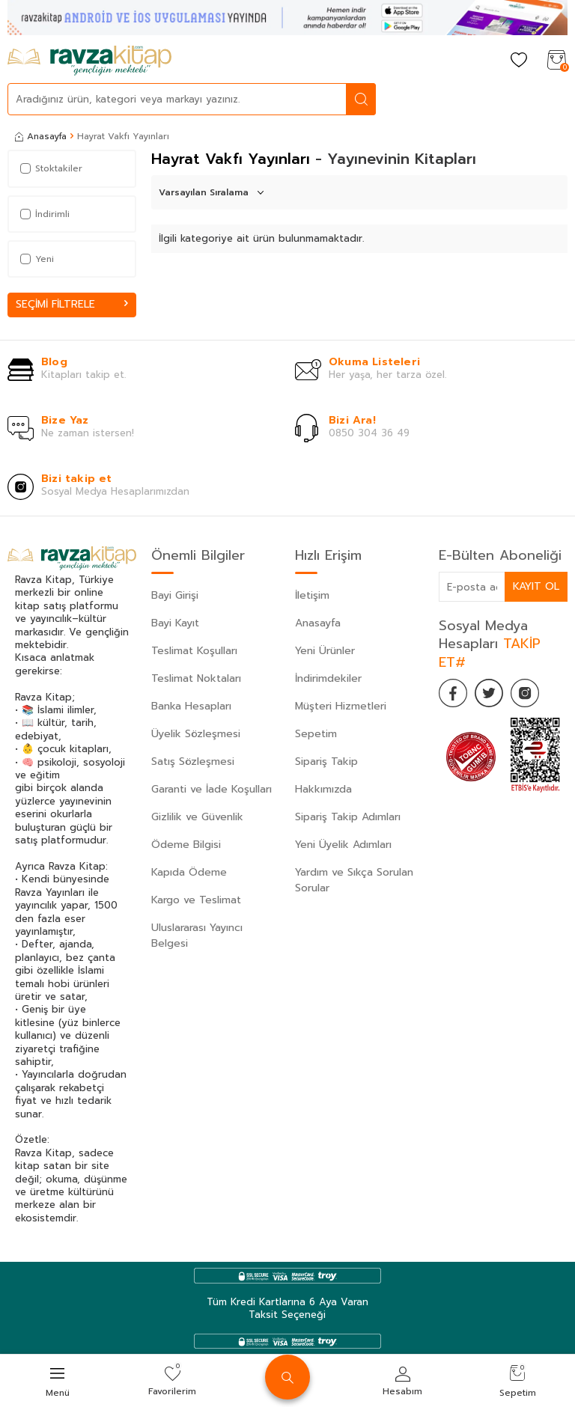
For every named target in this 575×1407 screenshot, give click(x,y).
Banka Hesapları (191, 706)
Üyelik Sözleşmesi (195, 734)
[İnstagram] (529, 694)
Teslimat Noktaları (196, 678)
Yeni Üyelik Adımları (343, 844)
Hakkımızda (323, 789)
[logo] (89, 61)
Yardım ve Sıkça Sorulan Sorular (354, 880)
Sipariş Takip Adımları (348, 817)
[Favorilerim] (519, 61)
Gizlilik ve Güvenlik (197, 817)
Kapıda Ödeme (189, 872)
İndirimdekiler (328, 678)
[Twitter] (491, 694)
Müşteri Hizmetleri (340, 706)
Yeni (37, 259)
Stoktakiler (51, 168)
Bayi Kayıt (175, 623)
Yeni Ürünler (325, 651)
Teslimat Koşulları (194, 651)
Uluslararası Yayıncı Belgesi (197, 935)
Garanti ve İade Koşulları (211, 789)
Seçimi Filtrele (72, 304)
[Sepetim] (556, 61)
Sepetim (316, 734)
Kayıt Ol (536, 586)
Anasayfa (41, 136)
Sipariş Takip (326, 761)
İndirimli (45, 214)
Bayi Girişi (174, 595)
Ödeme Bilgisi (186, 844)
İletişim (312, 595)
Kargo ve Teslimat (196, 900)
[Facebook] (454, 694)
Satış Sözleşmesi (192, 761)
